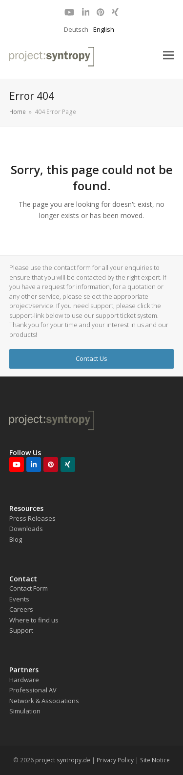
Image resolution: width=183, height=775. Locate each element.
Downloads (26, 528)
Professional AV (33, 690)
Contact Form (28, 588)
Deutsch (76, 29)
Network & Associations (44, 700)
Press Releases (32, 518)
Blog (15, 539)
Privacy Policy (115, 760)
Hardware (24, 679)
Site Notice (155, 760)
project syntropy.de (62, 760)
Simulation (25, 711)
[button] (168, 55)
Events (19, 599)
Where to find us (34, 620)
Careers (21, 609)
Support (21, 630)
